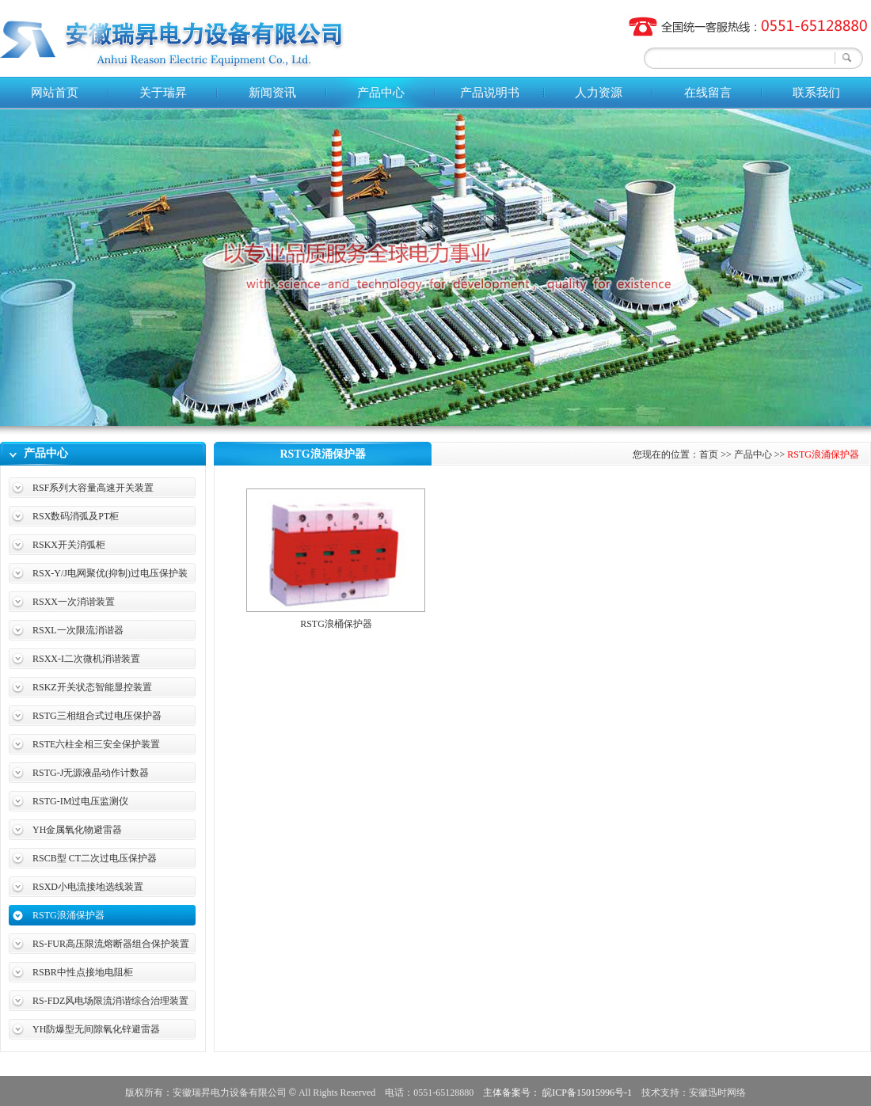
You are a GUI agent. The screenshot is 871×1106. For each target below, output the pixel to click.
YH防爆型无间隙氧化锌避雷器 (96, 1029)
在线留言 (708, 92)
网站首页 (54, 92)
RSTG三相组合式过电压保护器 (97, 715)
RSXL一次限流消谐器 (78, 630)
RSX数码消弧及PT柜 (75, 516)
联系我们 (816, 92)
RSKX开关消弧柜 (68, 544)
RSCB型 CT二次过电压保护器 (94, 858)
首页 (708, 454)
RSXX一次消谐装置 (73, 601)
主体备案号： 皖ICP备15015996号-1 (557, 1092)
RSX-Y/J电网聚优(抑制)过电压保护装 (110, 573)
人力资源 (598, 92)
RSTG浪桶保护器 (336, 623)
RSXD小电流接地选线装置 (87, 886)
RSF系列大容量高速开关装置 (93, 487)
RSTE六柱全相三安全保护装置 (96, 744)
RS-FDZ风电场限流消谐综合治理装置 (110, 1000)
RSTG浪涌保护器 (68, 915)
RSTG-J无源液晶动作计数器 (90, 772)
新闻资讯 (272, 92)
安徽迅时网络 (717, 1092)
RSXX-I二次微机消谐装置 (86, 658)
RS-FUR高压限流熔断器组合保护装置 (110, 943)
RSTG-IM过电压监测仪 (80, 801)
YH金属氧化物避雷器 (77, 829)
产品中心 (381, 92)
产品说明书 (489, 92)
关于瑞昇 (163, 92)
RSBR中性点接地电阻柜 (82, 972)
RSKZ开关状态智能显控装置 (92, 687)
